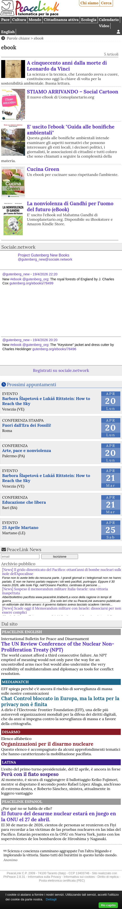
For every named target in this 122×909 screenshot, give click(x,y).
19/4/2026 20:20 (45, 340)
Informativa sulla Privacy (44, 876)
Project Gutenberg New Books (45, 257)
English (8, 31)
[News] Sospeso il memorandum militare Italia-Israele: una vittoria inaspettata (55, 591)
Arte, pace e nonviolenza (26, 450)
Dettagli (51, 899)
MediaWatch (15, 681)
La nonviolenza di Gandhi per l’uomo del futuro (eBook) (70, 206)
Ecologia (88, 19)
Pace (5, 19)
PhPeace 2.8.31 (14, 876)
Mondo (35, 19)
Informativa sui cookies (79, 876)
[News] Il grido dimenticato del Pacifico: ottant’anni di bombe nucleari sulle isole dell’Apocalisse (62, 572)
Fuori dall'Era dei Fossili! (26, 425)
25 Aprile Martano (20, 527)
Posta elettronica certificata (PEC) (62, 880)
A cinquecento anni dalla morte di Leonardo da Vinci (67, 66)
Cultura (19, 19)
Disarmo (11, 731)
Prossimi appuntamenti (31, 384)
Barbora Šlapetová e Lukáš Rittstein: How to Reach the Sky (46, 401)
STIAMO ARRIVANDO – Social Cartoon (72, 91)
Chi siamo (89, 2)
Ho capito (108, 905)
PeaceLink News (24, 549)
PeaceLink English (22, 631)
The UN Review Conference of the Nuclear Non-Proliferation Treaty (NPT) (57, 647)
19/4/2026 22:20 (45, 274)
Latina (9, 762)
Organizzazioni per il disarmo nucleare (47, 744)
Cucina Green (43, 169)
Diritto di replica (107, 876)
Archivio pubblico (18, 563)
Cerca (106, 2)
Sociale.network (18, 247)
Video (104, 25)
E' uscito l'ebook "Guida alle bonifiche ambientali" (71, 129)
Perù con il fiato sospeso (29, 774)
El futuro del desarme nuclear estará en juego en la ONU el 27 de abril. (58, 816)
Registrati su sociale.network (61, 370)
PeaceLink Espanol (22, 801)
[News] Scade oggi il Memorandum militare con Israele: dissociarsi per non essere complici (61, 610)
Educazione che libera (24, 502)
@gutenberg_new (16, 274)
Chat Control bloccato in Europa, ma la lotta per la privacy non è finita (60, 701)
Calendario (109, 19)
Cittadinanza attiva (61, 19)
